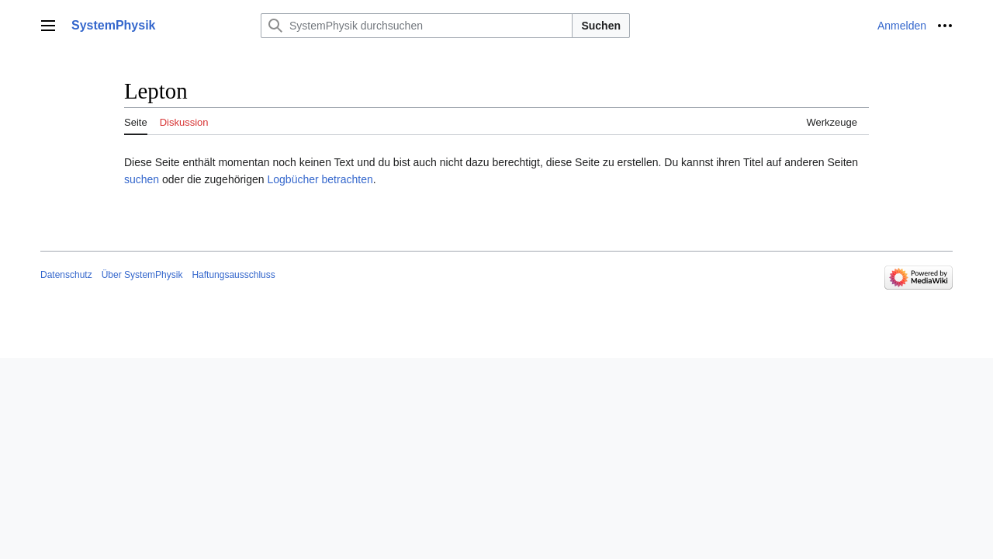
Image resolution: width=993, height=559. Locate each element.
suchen (141, 179)
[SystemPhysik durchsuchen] (417, 25)
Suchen (601, 25)
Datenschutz (66, 274)
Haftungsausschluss (233, 274)
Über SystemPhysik (142, 274)
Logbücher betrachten (319, 179)
